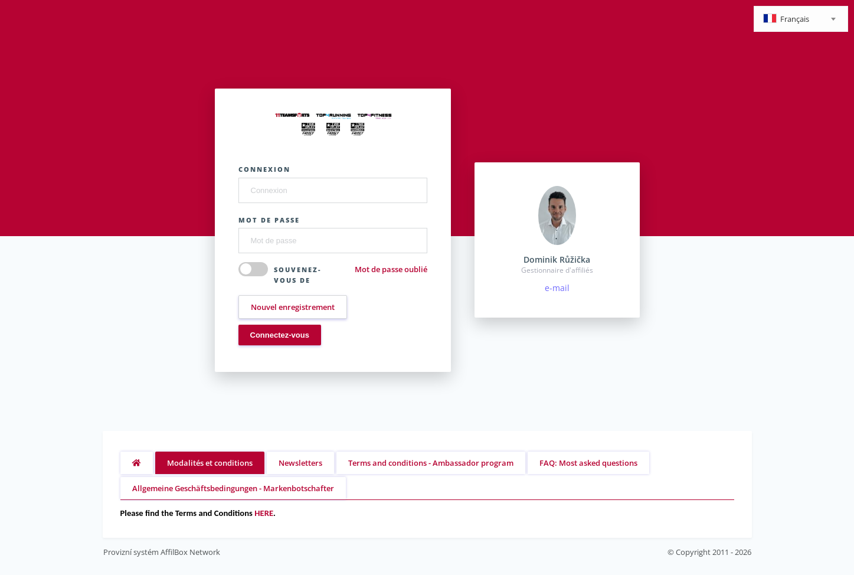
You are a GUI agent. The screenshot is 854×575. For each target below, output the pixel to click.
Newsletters (300, 463)
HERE (263, 513)
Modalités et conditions (210, 463)
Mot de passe (269, 219)
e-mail (557, 287)
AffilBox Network (190, 552)
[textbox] (801, 19)
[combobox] (801, 19)
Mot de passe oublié (391, 269)
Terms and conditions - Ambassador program (430, 463)
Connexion (264, 169)
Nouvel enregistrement (293, 307)
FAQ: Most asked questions (588, 463)
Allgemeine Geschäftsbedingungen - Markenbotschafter (233, 488)
